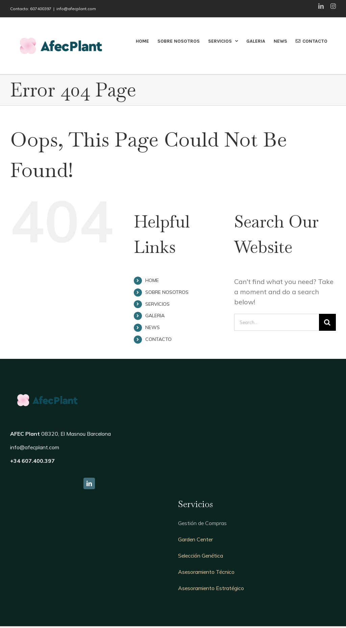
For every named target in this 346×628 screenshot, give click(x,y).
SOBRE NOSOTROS (167, 292)
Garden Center (195, 539)
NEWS (152, 327)
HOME (152, 280)
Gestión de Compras (202, 523)
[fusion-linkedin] (89, 483)
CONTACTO (158, 339)
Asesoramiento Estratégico (211, 588)
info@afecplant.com (76, 8)
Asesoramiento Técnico (206, 571)
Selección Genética (200, 555)
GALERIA (155, 315)
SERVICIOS (157, 304)
